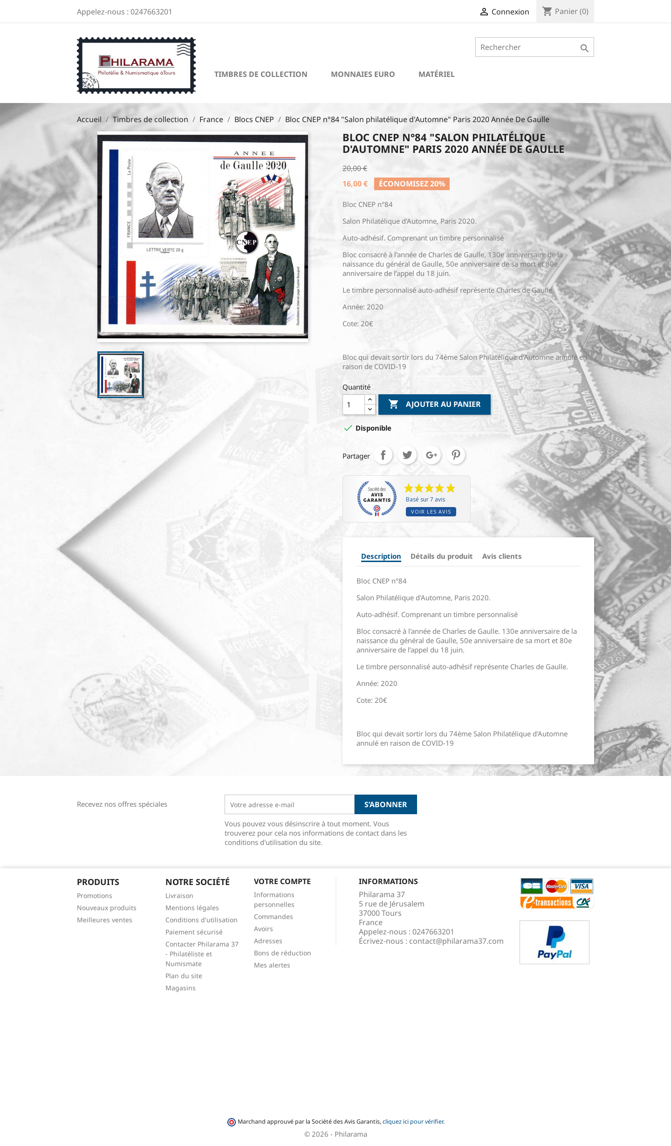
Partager (383, 455)
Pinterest (455, 455)
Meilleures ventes (104, 919)
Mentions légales (192, 907)
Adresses (268, 940)
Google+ (431, 455)
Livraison (179, 895)
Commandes (273, 916)
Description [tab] (381, 556)
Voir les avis (431, 511)
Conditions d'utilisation (201, 919)
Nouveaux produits (107, 907)
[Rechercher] (534, 47)
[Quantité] (353, 404)
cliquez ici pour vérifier (413, 1121)
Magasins (180, 987)
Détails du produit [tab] (442, 556)
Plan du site (183, 975)
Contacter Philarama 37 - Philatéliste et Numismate (202, 954)
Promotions (94, 895)
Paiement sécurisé (194, 931)
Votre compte (282, 881)
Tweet (407, 455)
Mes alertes (272, 965)
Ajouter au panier (434, 404)
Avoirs (263, 928)
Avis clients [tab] (502, 556)
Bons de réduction (282, 952)
